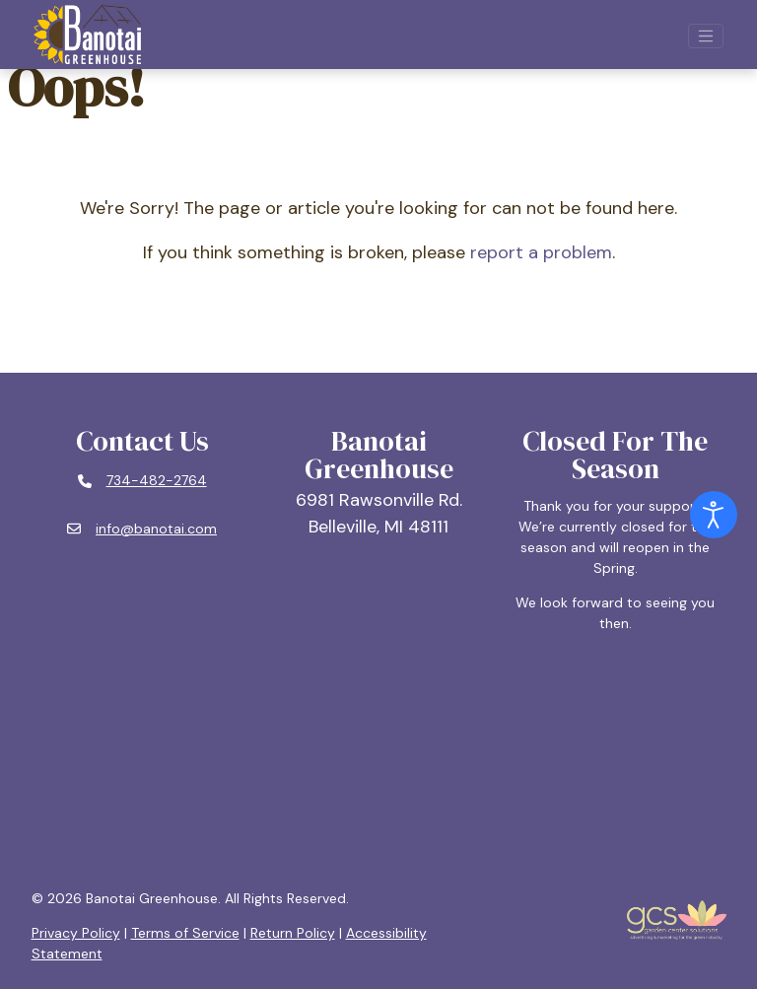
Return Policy (292, 933)
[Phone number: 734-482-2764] (142, 481)
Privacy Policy (76, 933)
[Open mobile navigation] (705, 36)
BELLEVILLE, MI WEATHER (379, 761)
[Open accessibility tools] (713, 514)
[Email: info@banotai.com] (142, 529)
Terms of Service (185, 933)
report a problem (541, 252)
